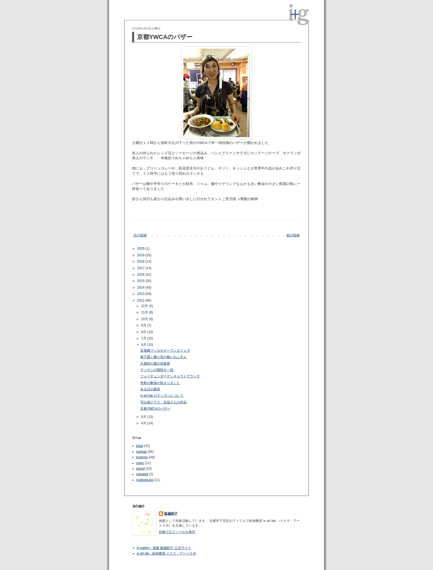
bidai (139, 446)
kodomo (142, 457)
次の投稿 (140, 235)
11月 (145, 312)
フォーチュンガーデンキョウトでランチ (170, 376)
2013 (141, 294)
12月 (145, 306)
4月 (144, 423)
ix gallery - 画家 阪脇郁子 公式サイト (164, 548)
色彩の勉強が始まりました (160, 383)
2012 (141, 300)
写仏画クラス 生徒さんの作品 (163, 402)
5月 (144, 417)
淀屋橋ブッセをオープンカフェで (165, 350)
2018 (141, 261)
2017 (141, 268)
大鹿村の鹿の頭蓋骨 (155, 363)
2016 (141, 274)
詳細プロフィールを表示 (177, 532)
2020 (141, 248)
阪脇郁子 (171, 514)
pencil (140, 468)
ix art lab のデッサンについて (162, 396)
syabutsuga (144, 480)
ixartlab (141, 452)
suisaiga (142, 474)
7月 (144, 338)
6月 (144, 345)
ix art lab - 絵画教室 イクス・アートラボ (166, 553)
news (140, 463)
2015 (141, 281)
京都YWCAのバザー (155, 408)
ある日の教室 (150, 389)
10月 (145, 319)
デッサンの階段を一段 (156, 370)
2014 (141, 287)
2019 (141, 255)
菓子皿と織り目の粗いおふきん (163, 357)
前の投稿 (293, 235)
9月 (144, 325)
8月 (144, 332)
